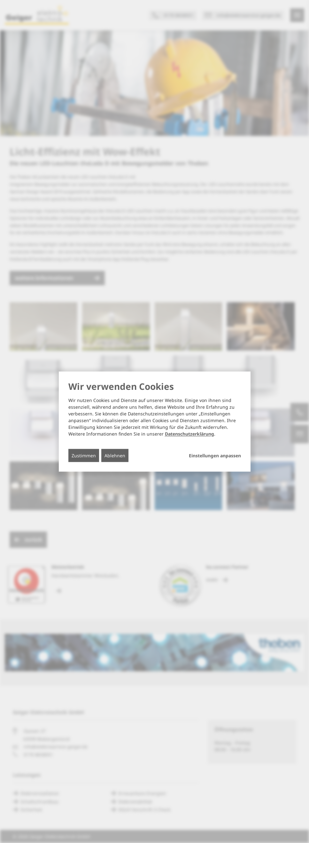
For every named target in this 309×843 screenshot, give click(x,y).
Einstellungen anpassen (215, 455)
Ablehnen (114, 455)
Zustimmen (84, 455)
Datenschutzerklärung (189, 433)
